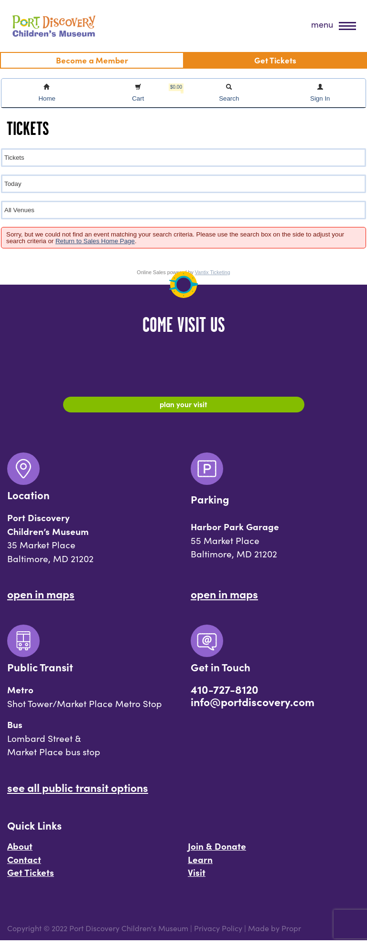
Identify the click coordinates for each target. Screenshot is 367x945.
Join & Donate (217, 850)
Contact (24, 863)
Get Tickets (30, 877)
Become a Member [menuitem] (92, 59)
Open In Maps (41, 598)
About (19, 850)
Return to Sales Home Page (95, 241)
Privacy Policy (218, 933)
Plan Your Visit (184, 406)
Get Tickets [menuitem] (275, 59)
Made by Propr (274, 933)
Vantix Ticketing (212, 272)
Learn (200, 863)
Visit (196, 877)
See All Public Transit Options (77, 791)
